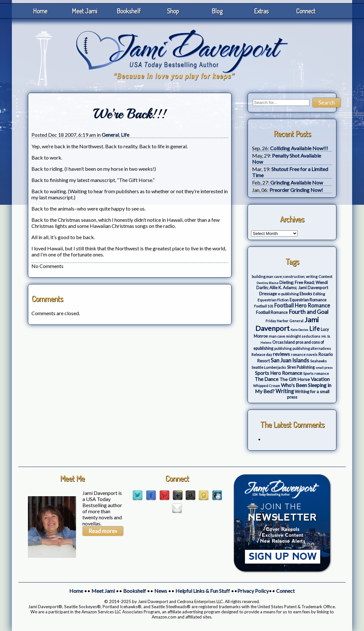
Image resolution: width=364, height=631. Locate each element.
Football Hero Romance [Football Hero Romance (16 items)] (302, 305)
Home (40, 11)
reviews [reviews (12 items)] (281, 354)
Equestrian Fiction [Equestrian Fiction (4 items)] (273, 300)
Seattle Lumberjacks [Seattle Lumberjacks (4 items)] (268, 367)
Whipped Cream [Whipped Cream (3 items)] (266, 386)
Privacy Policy (253, 591)
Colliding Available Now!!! (299, 148)
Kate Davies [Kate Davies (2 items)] (299, 330)
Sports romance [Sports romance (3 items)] (316, 373)
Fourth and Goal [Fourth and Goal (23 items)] (308, 311)
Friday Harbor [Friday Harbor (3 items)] (277, 321)
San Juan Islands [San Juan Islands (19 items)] (290, 360)
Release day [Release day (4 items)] (261, 354)
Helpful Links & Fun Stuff (202, 591)
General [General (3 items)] (296, 321)
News (160, 591)
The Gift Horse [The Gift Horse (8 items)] (294, 379)
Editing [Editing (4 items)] (319, 293)
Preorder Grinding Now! (296, 190)
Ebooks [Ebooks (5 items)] (306, 293)
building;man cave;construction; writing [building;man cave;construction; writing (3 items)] (284, 276)
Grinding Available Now (296, 182)
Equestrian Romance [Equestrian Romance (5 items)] (308, 300)
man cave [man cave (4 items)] (277, 336)
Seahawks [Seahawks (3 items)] (318, 361)
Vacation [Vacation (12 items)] (320, 379)
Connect (305, 11)
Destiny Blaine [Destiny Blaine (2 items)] (267, 283)
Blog (217, 11)
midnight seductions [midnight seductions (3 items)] (303, 336)
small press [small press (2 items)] (324, 367)
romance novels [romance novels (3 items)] (304, 354)
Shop (173, 11)
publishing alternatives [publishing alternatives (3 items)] (311, 348)
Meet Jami (84, 11)
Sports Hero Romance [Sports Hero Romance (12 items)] (278, 373)
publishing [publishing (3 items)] (283, 348)
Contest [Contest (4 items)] (325, 276)
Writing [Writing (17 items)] (284, 391)
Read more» (103, 531)
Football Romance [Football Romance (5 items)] (272, 312)
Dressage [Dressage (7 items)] (268, 293)
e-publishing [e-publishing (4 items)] (288, 293)
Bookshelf (129, 11)
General (110, 135)
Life (125, 135)
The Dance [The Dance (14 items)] (266, 379)
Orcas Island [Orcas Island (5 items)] (283, 342)
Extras (261, 11)
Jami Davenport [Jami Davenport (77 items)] (287, 324)
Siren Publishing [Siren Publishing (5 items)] (301, 367)
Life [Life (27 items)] (314, 328)
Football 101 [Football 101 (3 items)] (263, 306)
